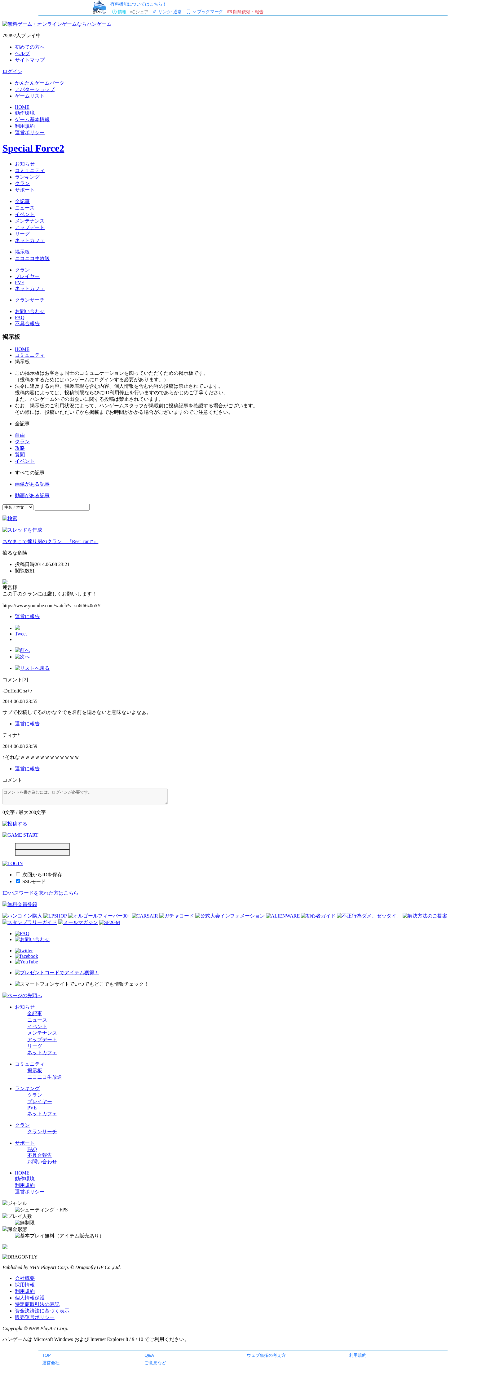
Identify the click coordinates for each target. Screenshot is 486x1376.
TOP (46, 1355)
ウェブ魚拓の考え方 (266, 1355)
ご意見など (155, 1362)
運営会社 (51, 1362)
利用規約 (357, 1355)
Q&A (149, 1355)
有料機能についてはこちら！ (138, 4)
